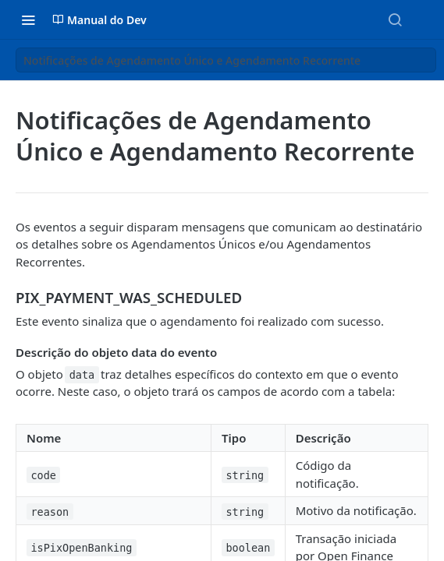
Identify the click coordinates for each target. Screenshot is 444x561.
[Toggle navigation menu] (28, 19)
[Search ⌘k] (394, 19)
